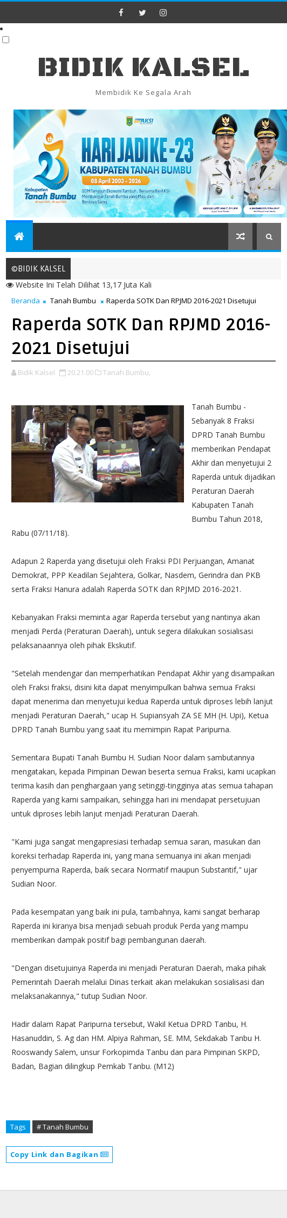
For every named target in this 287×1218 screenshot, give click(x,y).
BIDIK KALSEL (143, 67)
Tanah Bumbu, (127, 372)
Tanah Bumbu (73, 300)
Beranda (25, 300)
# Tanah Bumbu (62, 1127)
